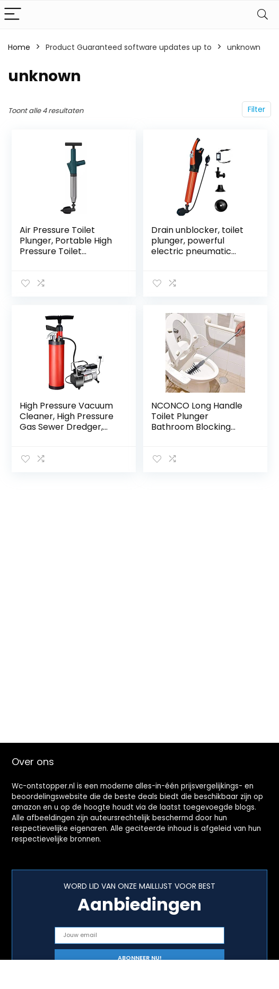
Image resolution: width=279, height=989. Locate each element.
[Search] (262, 15)
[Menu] (12, 15)
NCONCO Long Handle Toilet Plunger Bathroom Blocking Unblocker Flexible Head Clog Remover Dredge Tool (196, 432)
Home (19, 47)
